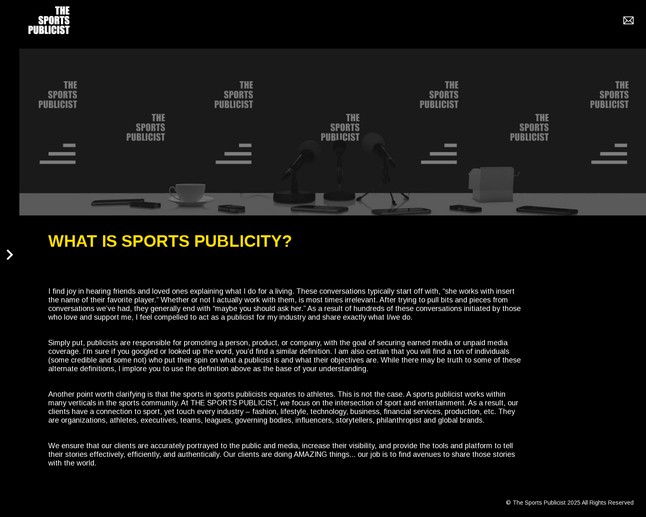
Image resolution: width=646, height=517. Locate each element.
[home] (49, 20)
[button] (10, 259)
